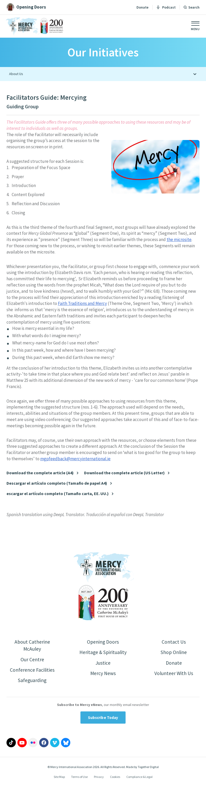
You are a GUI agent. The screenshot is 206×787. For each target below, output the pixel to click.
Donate (142, 7)
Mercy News (103, 674)
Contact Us (174, 642)
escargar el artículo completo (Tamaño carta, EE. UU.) (57, 493)
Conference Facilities (32, 670)
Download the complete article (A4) (40, 472)
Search (194, 7)
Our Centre (32, 660)
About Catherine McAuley (32, 645)
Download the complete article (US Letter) (124, 472)
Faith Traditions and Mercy (82, 303)
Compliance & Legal (139, 777)
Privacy (99, 777)
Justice (103, 663)
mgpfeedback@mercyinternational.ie (75, 459)
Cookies (115, 777)
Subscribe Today (103, 718)
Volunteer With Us (173, 674)
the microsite (179, 239)
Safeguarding (32, 681)
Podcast (166, 7)
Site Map (59, 777)
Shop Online (173, 652)
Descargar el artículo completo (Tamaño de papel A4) (56, 483)
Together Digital (148, 768)
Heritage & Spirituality (103, 652)
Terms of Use (79, 777)
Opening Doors (103, 642)
